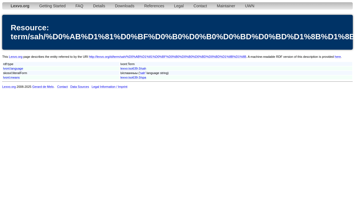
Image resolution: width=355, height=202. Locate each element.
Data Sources (79, 86)
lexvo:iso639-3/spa (133, 77)
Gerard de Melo (43, 86)
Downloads (124, 6)
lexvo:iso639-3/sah (133, 68)
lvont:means (11, 77)
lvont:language (13, 68)
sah (142, 73)
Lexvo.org (15, 56)
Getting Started (52, 6)
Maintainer (226, 6)
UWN (249, 6)
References (154, 6)
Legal (179, 6)
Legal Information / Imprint (110, 86)
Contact (200, 6)
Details (99, 6)
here (338, 56)
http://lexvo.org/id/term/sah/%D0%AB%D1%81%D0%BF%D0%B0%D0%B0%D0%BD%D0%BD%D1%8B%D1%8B (167, 56)
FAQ (79, 6)
